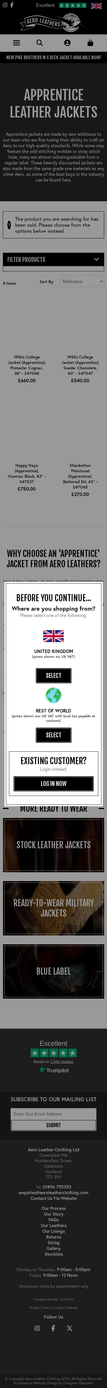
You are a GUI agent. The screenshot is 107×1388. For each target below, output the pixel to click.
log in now (53, 783)
